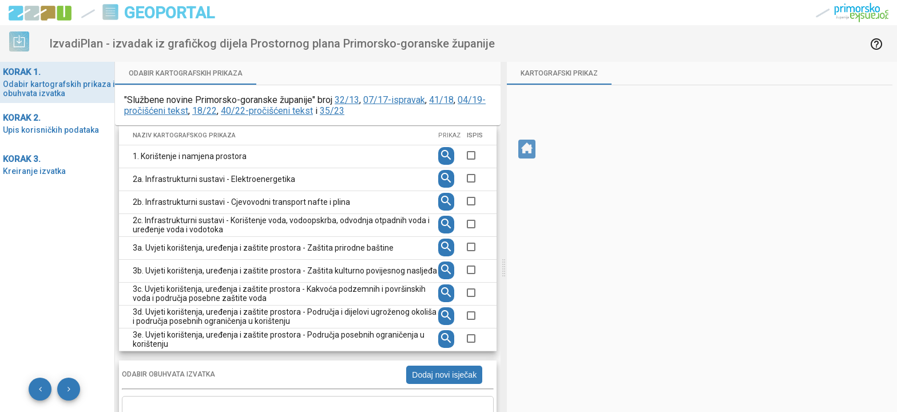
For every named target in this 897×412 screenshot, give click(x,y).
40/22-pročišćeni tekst (267, 110)
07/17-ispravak (394, 99)
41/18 (441, 99)
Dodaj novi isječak (444, 374)
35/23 (332, 110)
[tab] (185, 73)
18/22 (204, 110)
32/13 (347, 99)
